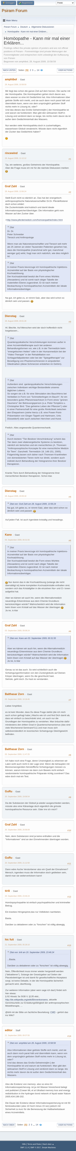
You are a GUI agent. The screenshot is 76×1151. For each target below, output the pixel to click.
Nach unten (9, 70)
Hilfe (24, 1144)
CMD (52, 1012)
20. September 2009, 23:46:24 (17, 896)
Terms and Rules (34, 1144)
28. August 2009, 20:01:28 (15, 321)
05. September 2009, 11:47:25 (17, 754)
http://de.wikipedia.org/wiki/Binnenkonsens (26, 999)
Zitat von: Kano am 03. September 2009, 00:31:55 (33, 638)
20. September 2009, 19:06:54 (17, 796)
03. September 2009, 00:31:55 (17, 540)
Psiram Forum (14, 10)
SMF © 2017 (35, 1147)
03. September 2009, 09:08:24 (17, 631)
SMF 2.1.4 (24, 1147)
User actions (65, 70)
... (35, 70)
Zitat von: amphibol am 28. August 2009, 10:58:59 (33, 1043)
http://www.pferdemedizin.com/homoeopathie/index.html (35, 220)
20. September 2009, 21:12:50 (17, 863)
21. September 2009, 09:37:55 (17, 1035)
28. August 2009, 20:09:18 (15, 496)
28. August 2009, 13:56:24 (15, 191)
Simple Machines (49, 1147)
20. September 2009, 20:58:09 (17, 830)
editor (8, 1030)
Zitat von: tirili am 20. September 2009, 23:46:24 (32, 952)
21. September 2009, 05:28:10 (17, 945)
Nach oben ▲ (48, 1144)
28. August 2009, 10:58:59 (15, 84)
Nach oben (8, 1125)
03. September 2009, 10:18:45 (17, 699)
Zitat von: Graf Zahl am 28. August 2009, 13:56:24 (33, 504)
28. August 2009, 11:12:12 (15, 158)
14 (38, 70)
